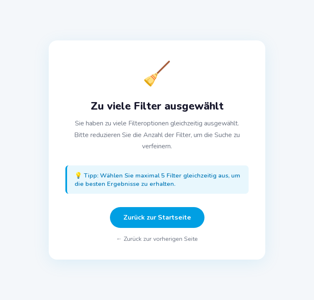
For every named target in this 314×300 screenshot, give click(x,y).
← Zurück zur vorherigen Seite (157, 239)
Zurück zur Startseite (157, 217)
